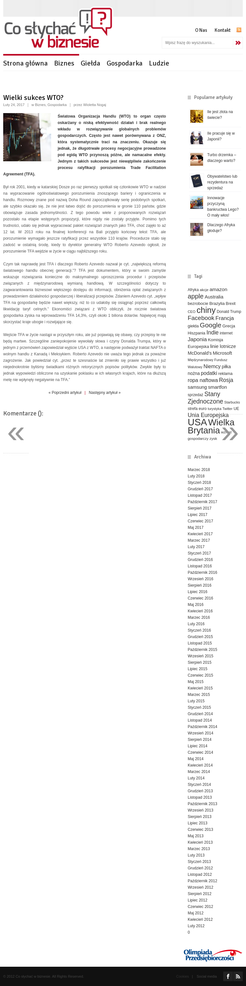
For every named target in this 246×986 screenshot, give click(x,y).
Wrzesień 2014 (200, 733)
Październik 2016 (202, 572)
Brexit (231, 303)
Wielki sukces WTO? (33, 97)
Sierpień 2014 (199, 739)
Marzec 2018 (199, 469)
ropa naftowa (203, 380)
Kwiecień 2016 (200, 611)
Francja (225, 318)
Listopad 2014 (200, 720)
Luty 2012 (196, 926)
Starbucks (232, 402)
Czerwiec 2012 (200, 906)
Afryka (193, 290)
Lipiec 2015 (197, 669)
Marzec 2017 (199, 540)
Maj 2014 (195, 759)
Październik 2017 (202, 502)
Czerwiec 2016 (200, 598)
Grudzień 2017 (200, 489)
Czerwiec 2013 (200, 829)
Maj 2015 (195, 682)
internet (226, 333)
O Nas (201, 30)
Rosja (226, 380)
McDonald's (200, 353)
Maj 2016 (195, 604)
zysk (213, 438)
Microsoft (222, 353)
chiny (206, 310)
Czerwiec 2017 (200, 521)
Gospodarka (125, 63)
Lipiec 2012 (197, 900)
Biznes (64, 63)
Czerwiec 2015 (200, 675)
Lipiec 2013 (197, 823)
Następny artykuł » (104, 392)
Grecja (228, 326)
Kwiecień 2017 (200, 534)
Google (210, 325)
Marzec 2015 (199, 694)
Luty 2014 (196, 778)
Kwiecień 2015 (200, 688)
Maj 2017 (195, 527)
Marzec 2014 (199, 771)
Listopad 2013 (200, 797)
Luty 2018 (196, 476)
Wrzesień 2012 (200, 887)
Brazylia (217, 303)
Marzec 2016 (199, 617)
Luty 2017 (196, 547)
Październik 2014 (202, 726)
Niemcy (212, 366)
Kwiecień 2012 (200, 919)
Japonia (197, 339)
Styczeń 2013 (199, 861)
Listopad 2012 (200, 874)
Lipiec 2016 (197, 592)
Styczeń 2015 (199, 707)
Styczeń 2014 (199, 784)
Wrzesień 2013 (200, 810)
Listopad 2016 (200, 566)
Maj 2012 (195, 913)
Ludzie (159, 63)
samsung (197, 387)
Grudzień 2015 (200, 637)
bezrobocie (198, 303)
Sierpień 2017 (199, 508)
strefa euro (197, 408)
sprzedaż (195, 395)
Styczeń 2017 (199, 553)
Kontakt (223, 30)
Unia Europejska (208, 415)
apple (196, 296)
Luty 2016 (196, 624)
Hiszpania (196, 333)
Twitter (227, 409)
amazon (218, 289)
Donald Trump (229, 311)
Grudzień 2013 (200, 791)
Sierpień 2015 (199, 662)
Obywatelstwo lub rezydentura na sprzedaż (222, 182)
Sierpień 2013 (199, 816)
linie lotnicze (223, 346)
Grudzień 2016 (200, 559)
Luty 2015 (196, 701)
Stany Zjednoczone (205, 397)
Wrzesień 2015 (200, 656)
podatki (209, 373)
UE (236, 408)
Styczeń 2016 (199, 630)
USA (197, 422)
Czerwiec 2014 (200, 752)
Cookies (182, 976)
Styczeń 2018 (199, 482)
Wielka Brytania (211, 426)
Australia (214, 296)
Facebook (201, 318)
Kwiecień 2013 (200, 842)
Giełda (90, 63)
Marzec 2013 (199, 849)
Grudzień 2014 (200, 714)
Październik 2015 (202, 649)
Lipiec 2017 (197, 514)
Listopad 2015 (200, 643)
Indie (212, 332)
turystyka (214, 409)
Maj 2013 (195, 836)
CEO (191, 312)
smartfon (217, 387)
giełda (193, 326)
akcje (204, 290)
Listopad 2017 (200, 495)
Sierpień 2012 (199, 894)
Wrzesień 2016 (200, 579)
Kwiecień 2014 (200, 765)
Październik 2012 (202, 881)
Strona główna (25, 63)
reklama (225, 373)
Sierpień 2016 (199, 585)
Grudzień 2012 (200, 868)
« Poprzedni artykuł (64, 392)
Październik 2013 (202, 804)
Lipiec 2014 (197, 746)
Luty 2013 (196, 855)
